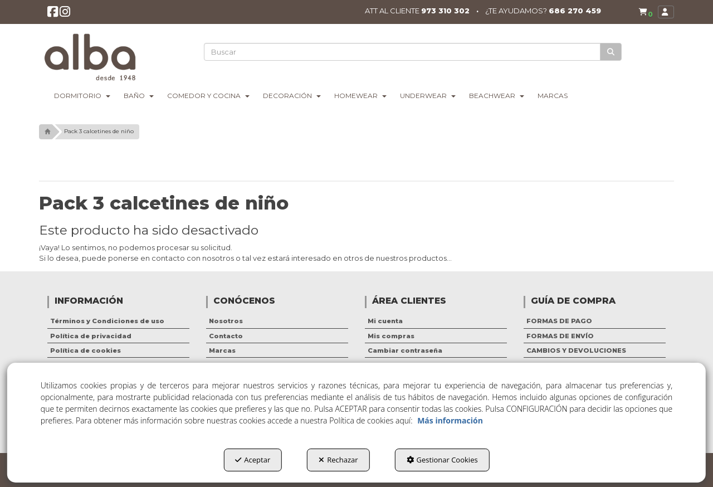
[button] (52, 14)
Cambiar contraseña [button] (405, 350)
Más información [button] (450, 420)
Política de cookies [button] (85, 350)
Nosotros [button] (226, 321)
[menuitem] (645, 12)
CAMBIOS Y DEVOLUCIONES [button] (576, 350)
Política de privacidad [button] (90, 336)
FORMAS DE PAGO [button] (559, 321)
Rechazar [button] (338, 460)
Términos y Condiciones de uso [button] (107, 321)
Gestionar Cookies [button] (442, 460)
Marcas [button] (222, 350)
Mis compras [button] (391, 336)
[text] (402, 52)
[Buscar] (611, 52)
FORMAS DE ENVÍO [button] (560, 336)
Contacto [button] (226, 336)
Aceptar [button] (252, 460)
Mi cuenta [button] (385, 321)
